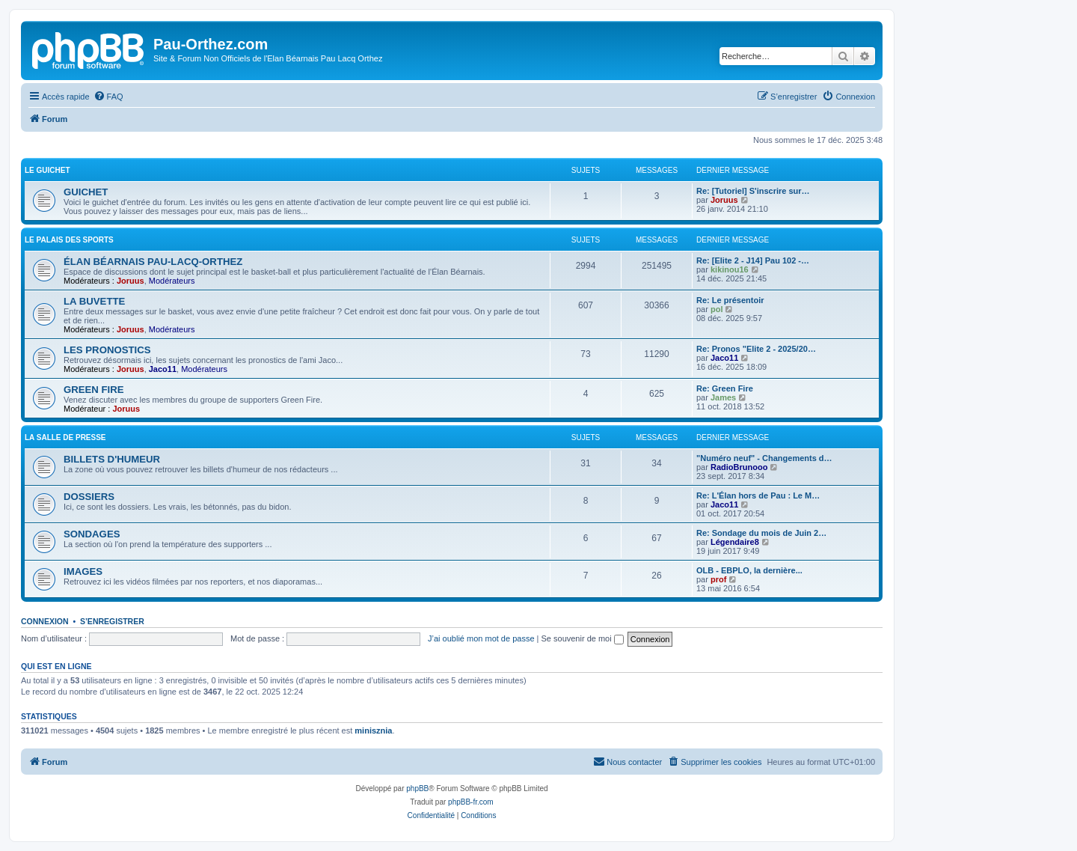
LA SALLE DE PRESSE (65, 437)
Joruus (724, 199)
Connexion (45, 621)
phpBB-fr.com (471, 802)
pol (717, 309)
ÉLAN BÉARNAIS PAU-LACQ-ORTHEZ (153, 261)
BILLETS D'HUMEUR (112, 459)
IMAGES (83, 571)
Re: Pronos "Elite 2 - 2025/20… (756, 348)
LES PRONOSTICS (107, 350)
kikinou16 (730, 269)
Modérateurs (172, 280)
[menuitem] (108, 97)
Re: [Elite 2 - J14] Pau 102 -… (752, 260)
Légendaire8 (735, 541)
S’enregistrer (112, 621)
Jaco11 (163, 369)
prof (718, 579)
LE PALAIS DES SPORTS (69, 240)
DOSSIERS (89, 496)
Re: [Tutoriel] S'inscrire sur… (753, 190)
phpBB (417, 788)
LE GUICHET (47, 170)
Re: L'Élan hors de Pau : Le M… (758, 495)
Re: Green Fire (724, 388)
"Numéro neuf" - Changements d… (764, 458)
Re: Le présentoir (730, 300)
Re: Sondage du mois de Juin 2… (761, 532)
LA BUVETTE (94, 301)
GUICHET (86, 192)
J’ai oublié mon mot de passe (481, 638)
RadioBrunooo (739, 467)
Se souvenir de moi (582, 638)
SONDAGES (92, 534)
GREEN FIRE (94, 389)
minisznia (373, 730)
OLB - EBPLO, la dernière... (749, 570)
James (723, 397)
